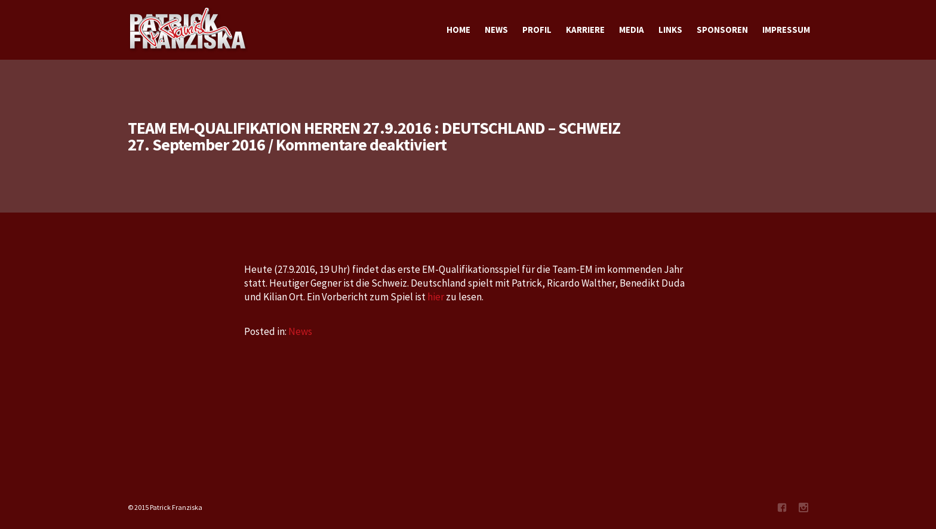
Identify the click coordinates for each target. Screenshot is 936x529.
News (300, 331)
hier (436, 296)
